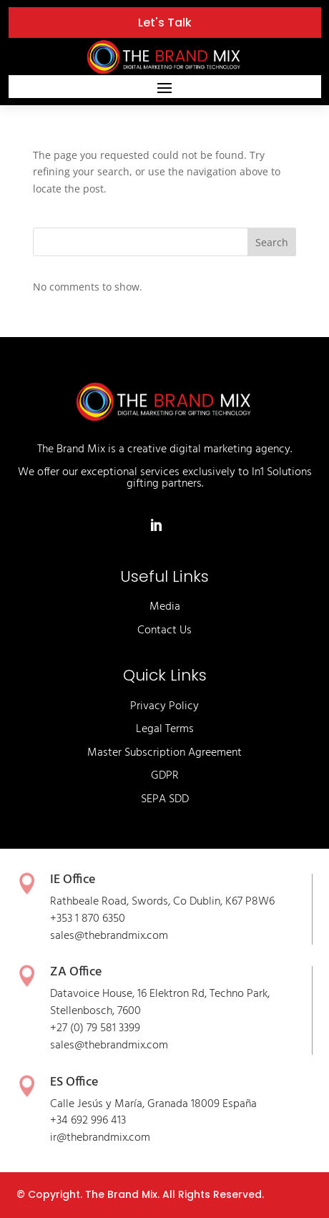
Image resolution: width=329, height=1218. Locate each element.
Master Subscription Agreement (164, 753)
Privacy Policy (164, 706)
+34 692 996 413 (88, 1120)
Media (164, 607)
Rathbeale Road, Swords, (111, 901)
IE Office (72, 879)
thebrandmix (114, 1045)
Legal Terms (165, 729)
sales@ (67, 1045)
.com (156, 1045)
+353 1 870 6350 (87, 919)
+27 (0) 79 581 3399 (95, 1028)
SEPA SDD (165, 799)
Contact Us (164, 630)
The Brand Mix (121, 1194)
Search (271, 242)
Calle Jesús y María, (98, 1104)
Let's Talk (165, 22)
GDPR (165, 775)
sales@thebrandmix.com (109, 936)
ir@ (58, 1138)
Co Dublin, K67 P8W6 (224, 901)
